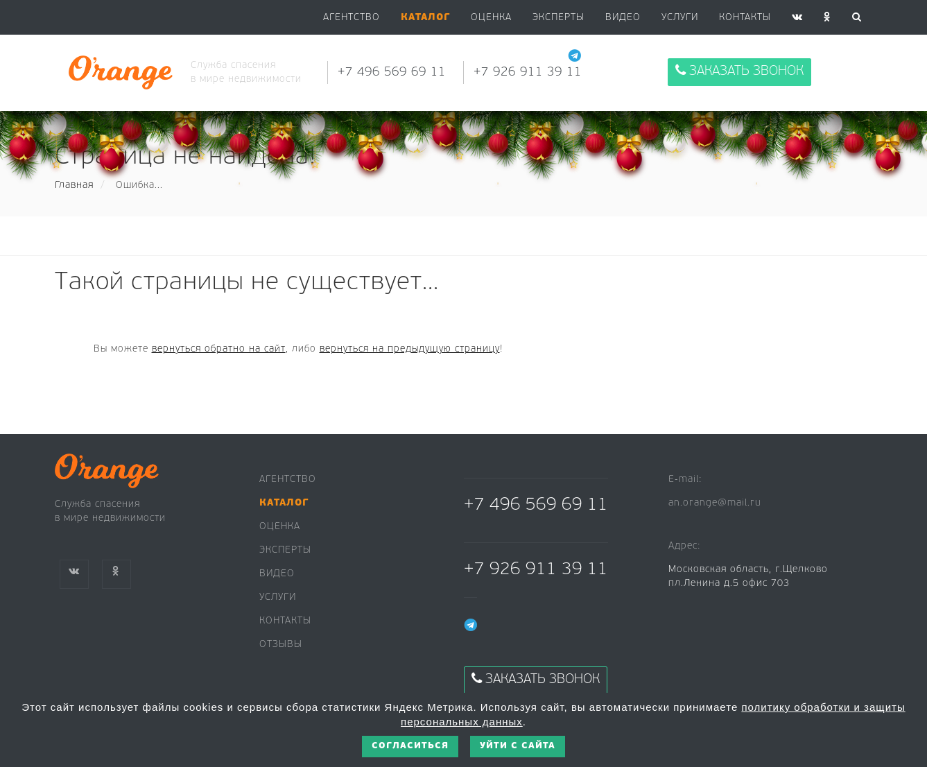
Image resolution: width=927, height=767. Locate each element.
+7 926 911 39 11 (528, 72)
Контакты (745, 17)
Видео (277, 574)
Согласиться (410, 745)
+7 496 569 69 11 (392, 72)
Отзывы (280, 644)
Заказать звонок (739, 71)
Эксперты (558, 17)
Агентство (351, 17)
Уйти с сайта (517, 745)
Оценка (491, 17)
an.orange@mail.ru (714, 503)
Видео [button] (623, 17)
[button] (425, 18)
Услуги (679, 17)
